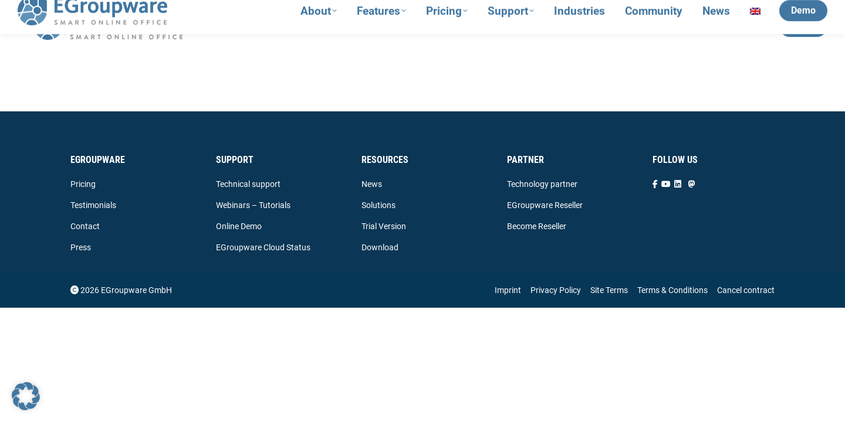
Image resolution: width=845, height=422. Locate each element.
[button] (26, 396)
